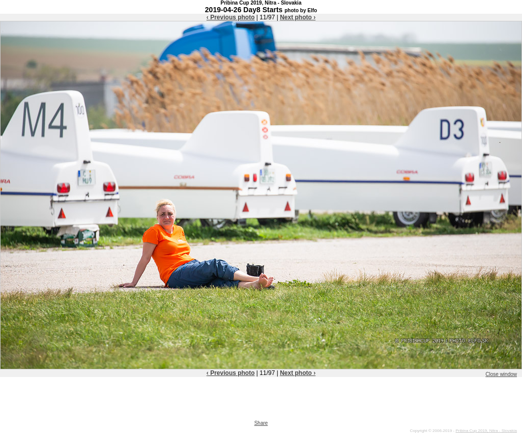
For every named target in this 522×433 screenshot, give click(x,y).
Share (261, 423)
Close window (501, 374)
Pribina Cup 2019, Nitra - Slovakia (486, 430)
